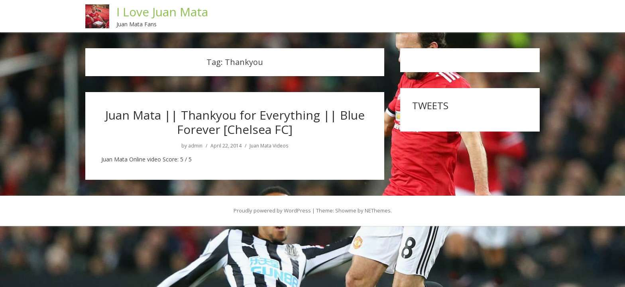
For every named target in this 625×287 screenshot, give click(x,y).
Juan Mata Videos (269, 145)
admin (195, 145)
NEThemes (378, 210)
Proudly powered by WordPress (272, 210)
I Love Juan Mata (162, 11)
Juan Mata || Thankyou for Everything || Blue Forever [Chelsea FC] (235, 121)
